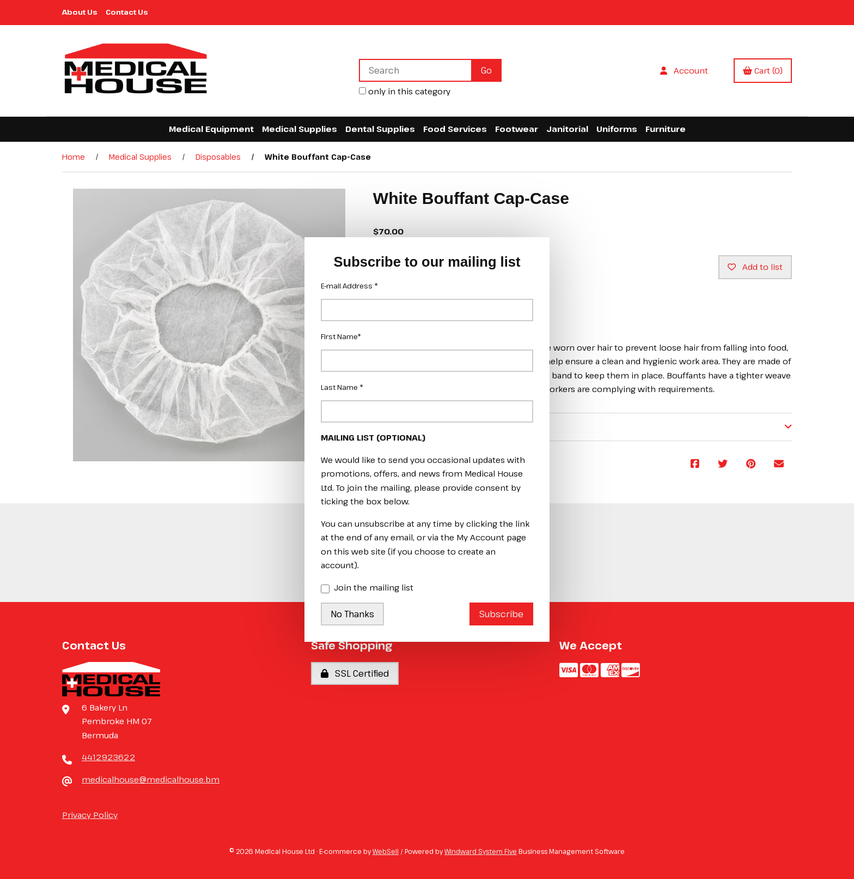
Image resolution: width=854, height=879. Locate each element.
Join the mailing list (367, 588)
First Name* (341, 336)
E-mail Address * (349, 286)
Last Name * (342, 387)
